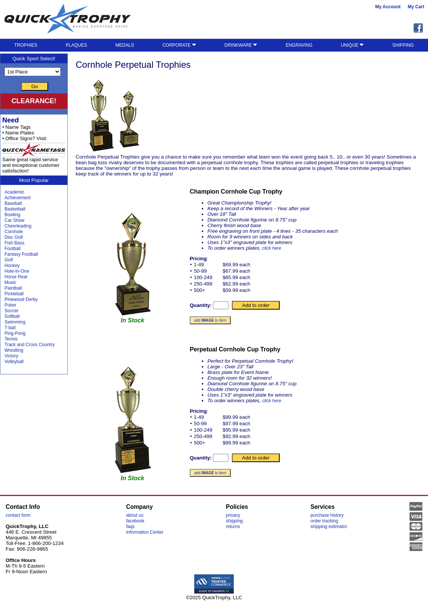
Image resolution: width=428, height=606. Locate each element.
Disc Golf (14, 237)
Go (34, 86)
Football (13, 248)
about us (134, 515)
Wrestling (14, 350)
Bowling (12, 214)
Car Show (14, 220)
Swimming (15, 322)
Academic (14, 192)
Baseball (13, 203)
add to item (210, 320)
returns (233, 526)
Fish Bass (14, 243)
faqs (130, 526)
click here (271, 248)
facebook (135, 521)
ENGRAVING (299, 45)
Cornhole (14, 231)
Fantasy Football (21, 254)
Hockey (12, 265)
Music (10, 282)
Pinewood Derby (21, 299)
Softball (12, 316)
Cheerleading (18, 226)
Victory (11, 356)
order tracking (324, 521)
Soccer (11, 310)
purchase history (327, 515)
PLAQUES (76, 45)
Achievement (17, 197)
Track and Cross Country (30, 344)
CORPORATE (179, 45)
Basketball (15, 209)
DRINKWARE (240, 45)
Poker (10, 305)
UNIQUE (352, 45)
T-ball (10, 327)
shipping (234, 521)
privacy (233, 515)
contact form (18, 515)
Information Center (144, 532)
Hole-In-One (17, 271)
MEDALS (125, 45)
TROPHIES (25, 45)
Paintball (13, 288)
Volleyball (14, 361)
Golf (9, 260)
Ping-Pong (15, 333)
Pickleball (14, 293)
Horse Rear (16, 276)
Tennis (11, 339)
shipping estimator (329, 526)
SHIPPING (403, 45)
